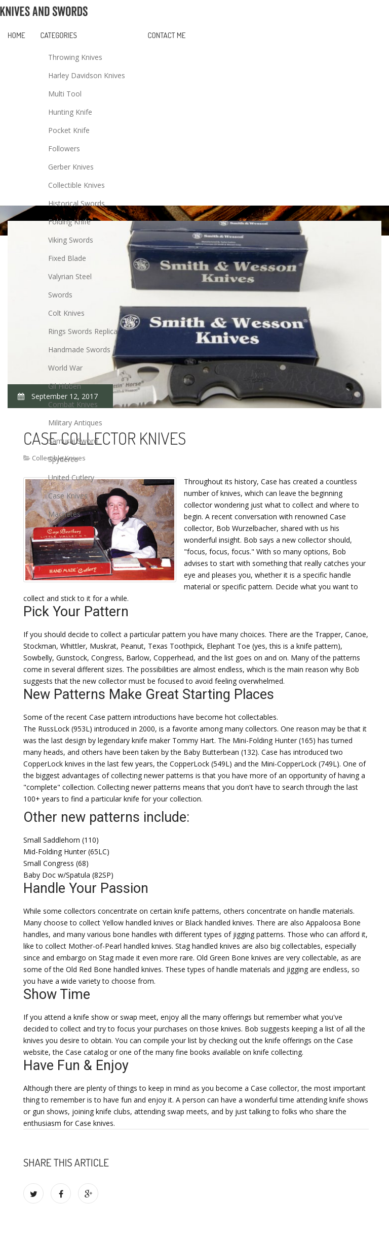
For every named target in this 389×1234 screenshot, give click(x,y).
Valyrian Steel (70, 276)
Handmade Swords (79, 349)
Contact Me (167, 35)
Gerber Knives (71, 167)
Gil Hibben (64, 386)
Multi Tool (65, 93)
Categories (59, 35)
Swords (60, 294)
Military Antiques (75, 422)
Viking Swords (70, 240)
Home (16, 35)
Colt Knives (66, 313)
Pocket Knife (69, 130)
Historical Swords (76, 203)
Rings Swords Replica (83, 331)
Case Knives (68, 496)
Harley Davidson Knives (86, 75)
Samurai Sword (73, 441)
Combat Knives (73, 404)
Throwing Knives (75, 57)
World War (65, 368)
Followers (64, 148)
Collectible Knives (76, 185)
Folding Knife (69, 221)
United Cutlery (71, 477)
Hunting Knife (70, 112)
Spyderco (63, 459)
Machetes (64, 514)
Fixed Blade (67, 258)
